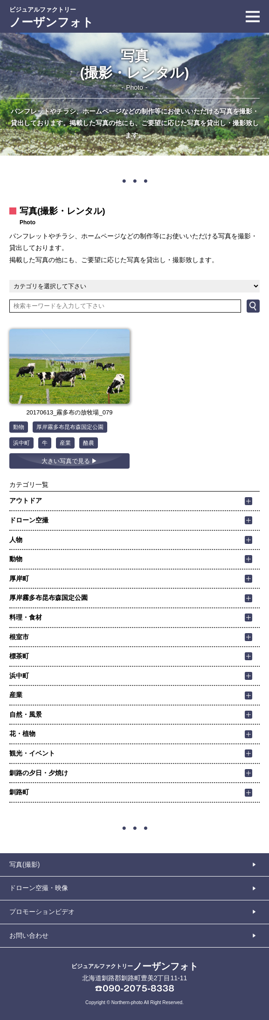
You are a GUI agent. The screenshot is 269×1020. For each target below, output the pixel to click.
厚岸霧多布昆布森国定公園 (69, 427)
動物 (18, 427)
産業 (65, 443)
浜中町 (21, 443)
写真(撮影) (24, 864)
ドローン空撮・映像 (38, 888)
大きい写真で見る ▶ (69, 460)
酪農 (88, 443)
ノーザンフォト (51, 18)
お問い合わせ (28, 935)
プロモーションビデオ (42, 911)
